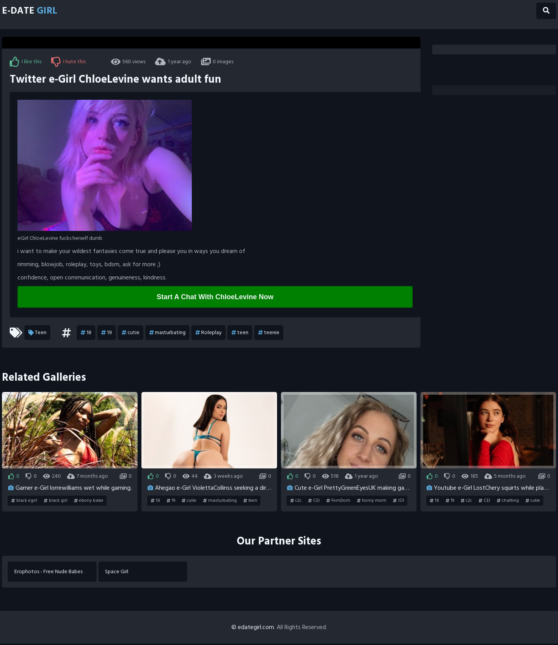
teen (239, 333)
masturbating (167, 333)
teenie (268, 333)
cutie (131, 333)
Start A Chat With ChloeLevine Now (215, 297)
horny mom (371, 501)
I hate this (68, 61)
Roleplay (208, 333)
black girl (55, 501)
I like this (25, 61)
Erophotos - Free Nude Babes (50, 572)
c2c (295, 501)
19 (106, 333)
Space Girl (117, 572)
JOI (398, 501)
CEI (314, 501)
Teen (37, 333)
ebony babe (88, 501)
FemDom (338, 501)
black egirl (24, 501)
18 (86, 333)
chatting (508, 501)
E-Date (35, 12)
